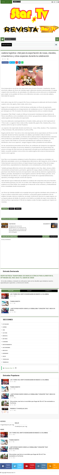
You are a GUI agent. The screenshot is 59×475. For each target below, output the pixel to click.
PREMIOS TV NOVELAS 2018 (18, 408)
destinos (5, 338)
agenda (5, 327)
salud (4, 356)
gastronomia (6, 347)
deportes (5, 335)
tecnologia (6, 359)
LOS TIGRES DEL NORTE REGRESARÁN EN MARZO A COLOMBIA (29, 294)
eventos (11, 208)
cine (4, 330)
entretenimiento (7, 344)
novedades (5, 353)
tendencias (6, 362)
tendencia (18, 208)
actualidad (6, 324)
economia (5, 341)
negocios (5, 350)
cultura (5, 332)
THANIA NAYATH (15, 301)
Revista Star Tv (9, 368)
